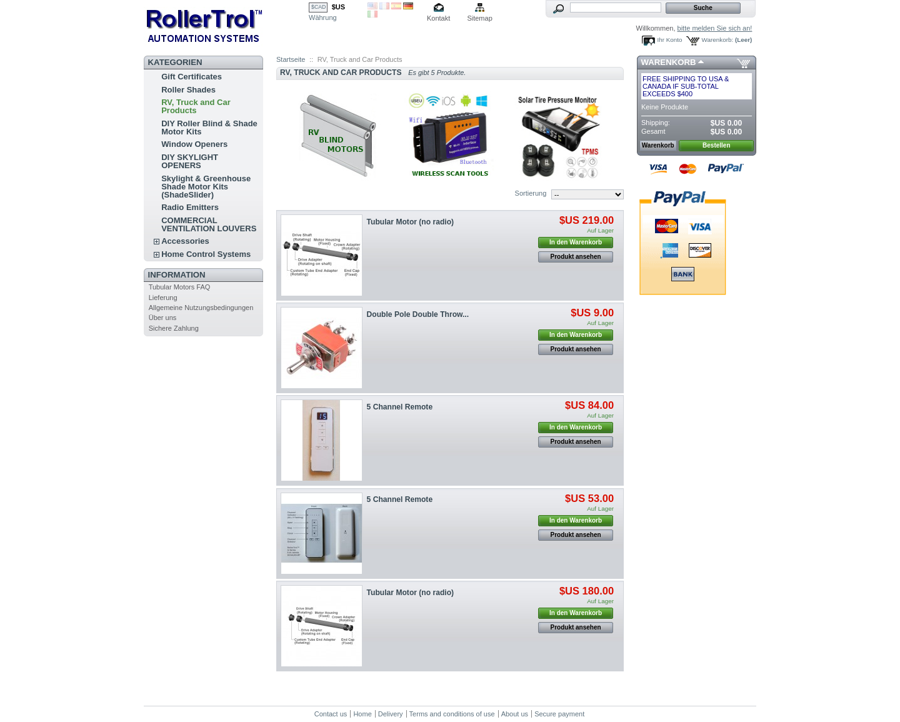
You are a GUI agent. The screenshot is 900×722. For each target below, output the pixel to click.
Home (362, 714)
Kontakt (438, 18)
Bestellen (716, 145)
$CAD (318, 7)
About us (514, 714)
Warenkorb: (718, 39)
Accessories (185, 241)
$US (338, 7)
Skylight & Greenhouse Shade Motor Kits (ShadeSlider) (206, 186)
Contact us (331, 714)
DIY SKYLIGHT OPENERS (189, 161)
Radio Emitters (190, 207)
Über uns (163, 317)
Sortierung (531, 193)
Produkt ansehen (576, 256)
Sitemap (479, 18)
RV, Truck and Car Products (196, 106)
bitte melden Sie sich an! (715, 28)
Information (177, 274)
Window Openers (194, 144)
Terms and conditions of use (452, 714)
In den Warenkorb (575, 242)
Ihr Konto (670, 39)
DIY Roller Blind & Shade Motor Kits (209, 127)
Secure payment (559, 714)
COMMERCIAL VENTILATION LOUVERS (208, 224)
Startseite (290, 59)
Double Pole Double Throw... (418, 314)
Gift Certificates (191, 76)
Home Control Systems (206, 254)
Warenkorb (668, 62)
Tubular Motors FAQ (180, 287)
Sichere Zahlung (174, 328)
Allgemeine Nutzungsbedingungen (201, 307)
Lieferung (163, 297)
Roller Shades (188, 89)
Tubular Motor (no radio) (410, 222)
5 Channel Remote (400, 407)
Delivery (390, 714)
